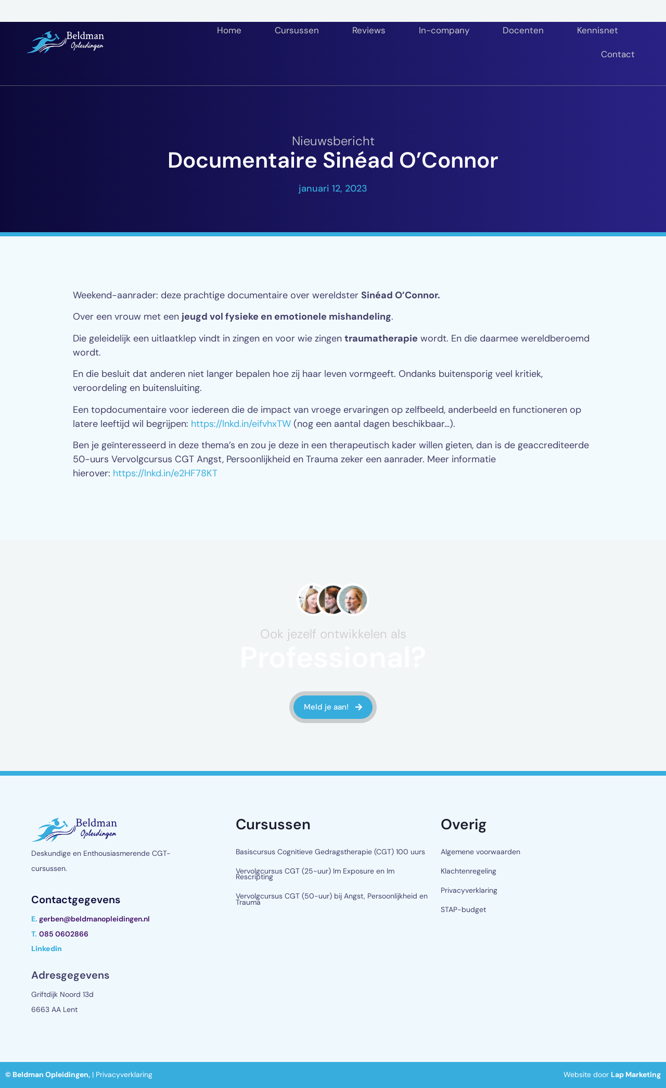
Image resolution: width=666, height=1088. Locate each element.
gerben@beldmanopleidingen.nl (94, 918)
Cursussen (297, 30)
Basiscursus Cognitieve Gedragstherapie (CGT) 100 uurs (330, 851)
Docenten (523, 30)
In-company (444, 30)
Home (229, 30)
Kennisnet (597, 30)
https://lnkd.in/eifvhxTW (241, 424)
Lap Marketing (636, 1074)
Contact (618, 54)
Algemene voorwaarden (480, 851)
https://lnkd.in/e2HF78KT (165, 473)
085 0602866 (63, 934)
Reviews (369, 30)
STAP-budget (463, 909)
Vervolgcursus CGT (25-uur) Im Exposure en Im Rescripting (315, 873)
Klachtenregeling (468, 871)
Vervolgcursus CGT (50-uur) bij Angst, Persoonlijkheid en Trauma (332, 898)
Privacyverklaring (469, 890)
